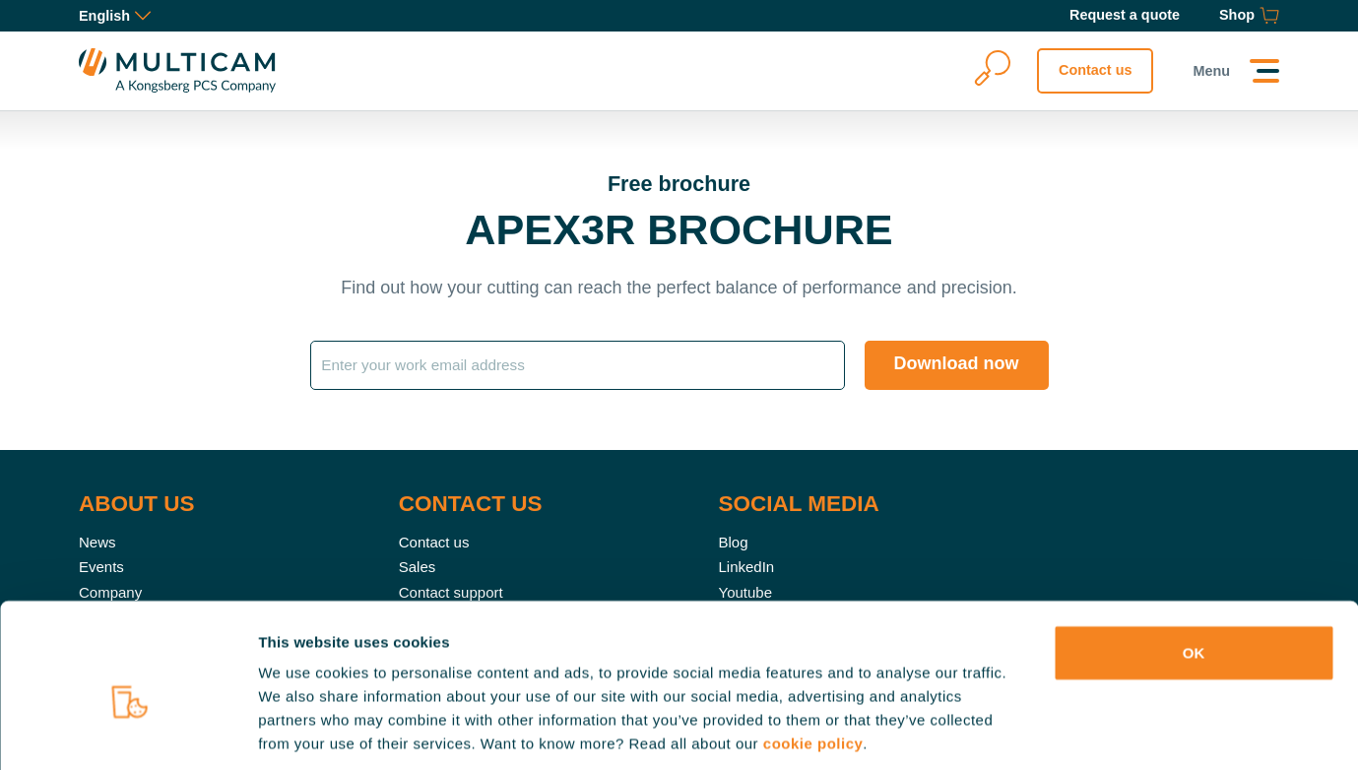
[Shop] (1249, 16)
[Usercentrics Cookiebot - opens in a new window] (127, 731)
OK (1194, 560)
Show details (1033, 731)
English (115, 16)
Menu (1211, 71)
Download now (956, 363)
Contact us (1095, 70)
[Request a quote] (1124, 16)
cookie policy (813, 651)
